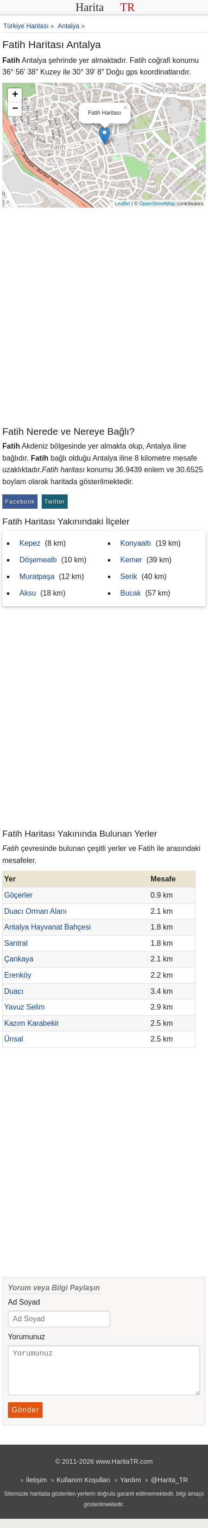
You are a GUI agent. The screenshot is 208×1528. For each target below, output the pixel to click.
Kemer (131, 560)
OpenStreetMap (157, 203)
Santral (16, 943)
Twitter (54, 501)
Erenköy (18, 975)
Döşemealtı (38, 560)
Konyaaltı (135, 543)
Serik (128, 576)
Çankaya (18, 959)
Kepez (29, 543)
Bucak (130, 593)
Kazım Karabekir (31, 1023)
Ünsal (13, 1039)
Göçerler (18, 895)
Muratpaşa (37, 576)
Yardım (130, 1489)
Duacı (14, 991)
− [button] (15, 109)
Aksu (27, 593)
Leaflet (122, 203)
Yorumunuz (26, 1337)
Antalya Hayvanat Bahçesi (47, 927)
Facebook (20, 501)
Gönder (25, 1419)
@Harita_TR (169, 1489)
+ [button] (15, 95)
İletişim (36, 1489)
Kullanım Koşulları (83, 1489)
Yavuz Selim (24, 1007)
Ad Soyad (24, 1302)
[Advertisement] (104, 316)
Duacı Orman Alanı (35, 911)
